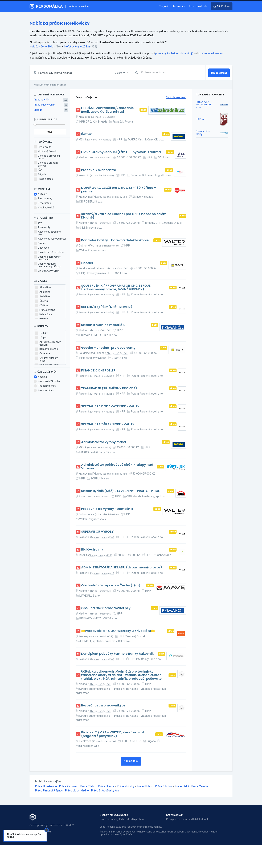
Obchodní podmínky (40, 831)
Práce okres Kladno (77, 790)
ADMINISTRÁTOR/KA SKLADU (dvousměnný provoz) (121, 567)
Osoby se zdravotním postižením (47, 258)
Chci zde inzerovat (176, 97)
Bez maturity (43, 198)
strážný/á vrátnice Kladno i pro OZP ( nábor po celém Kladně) (123, 215)
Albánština (43, 287)
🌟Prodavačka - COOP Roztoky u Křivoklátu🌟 (118, 631)
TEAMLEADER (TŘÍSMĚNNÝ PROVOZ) (109, 388)
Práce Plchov (145, 786)
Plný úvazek (42, 146)
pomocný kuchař (165, 53)
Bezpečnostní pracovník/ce (103, 705)
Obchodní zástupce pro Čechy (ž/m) (110, 585)
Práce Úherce (106, 786)
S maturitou (42, 203)
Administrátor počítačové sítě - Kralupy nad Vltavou (117, 466)
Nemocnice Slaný (203, 132)
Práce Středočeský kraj (105, 790)
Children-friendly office (46, 359)
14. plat (41, 337)
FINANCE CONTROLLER (98, 370)
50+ (38, 222)
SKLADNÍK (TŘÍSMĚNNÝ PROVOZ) (106, 307)
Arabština (42, 296)
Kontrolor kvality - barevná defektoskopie (115, 240)
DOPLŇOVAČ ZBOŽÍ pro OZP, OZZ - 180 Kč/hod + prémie (118, 189)
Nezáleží (40, 194)
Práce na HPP (41, 99)
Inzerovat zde (198, 6)
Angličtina (42, 292)
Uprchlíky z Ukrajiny (46, 270)
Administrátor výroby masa (103, 442)
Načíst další (131, 761)
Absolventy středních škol (47, 233)
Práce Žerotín (199, 786)
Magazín (164, 6)
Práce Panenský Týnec (49, 790)
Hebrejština (43, 314)
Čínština (41, 305)
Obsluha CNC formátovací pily (105, 608)
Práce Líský (182, 786)
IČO (38, 170)
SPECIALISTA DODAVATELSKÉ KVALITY (110, 406)
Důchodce (41, 247)
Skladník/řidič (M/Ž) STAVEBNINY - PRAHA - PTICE (120, 491)
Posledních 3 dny (45, 385)
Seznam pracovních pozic (114, 815)
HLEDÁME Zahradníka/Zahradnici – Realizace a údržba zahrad (109, 109)
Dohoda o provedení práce (47, 157)
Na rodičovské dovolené (49, 252)
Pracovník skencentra (98, 170)
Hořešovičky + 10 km (42, 46)
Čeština (41, 301)
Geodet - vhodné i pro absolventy (108, 348)
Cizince (40, 243)
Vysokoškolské (44, 207)
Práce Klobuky (125, 786)
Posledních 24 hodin (47, 381)
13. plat (41, 333)
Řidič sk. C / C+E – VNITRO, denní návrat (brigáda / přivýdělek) (112, 734)
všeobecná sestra (212, 53)
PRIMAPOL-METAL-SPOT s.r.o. (203, 104)
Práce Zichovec (68, 786)
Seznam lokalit (174, 815)
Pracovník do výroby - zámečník (107, 509)
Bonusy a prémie (46, 349)
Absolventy (42, 227)
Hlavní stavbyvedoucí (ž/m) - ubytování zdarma (121, 152)
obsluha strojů (184, 53)
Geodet (87, 263)
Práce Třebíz (88, 786)
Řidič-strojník (92, 549)
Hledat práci (219, 72)
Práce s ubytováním (44, 104)
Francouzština (45, 310)
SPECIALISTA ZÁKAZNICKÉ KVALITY (107, 424)
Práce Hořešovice (46, 786)
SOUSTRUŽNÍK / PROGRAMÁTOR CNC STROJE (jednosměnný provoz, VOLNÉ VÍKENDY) (116, 287)
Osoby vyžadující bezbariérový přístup (47, 265)
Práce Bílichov (163, 786)
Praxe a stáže (43, 179)
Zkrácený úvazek (45, 151)
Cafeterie (42, 353)
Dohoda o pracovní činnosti (46, 164)
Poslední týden (44, 390)
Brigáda (38, 109)
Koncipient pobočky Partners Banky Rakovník (117, 654)
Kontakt (34, 834)
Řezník (86, 134)
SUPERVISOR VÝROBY (97, 531)
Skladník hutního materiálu (103, 325)
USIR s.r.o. (201, 119)
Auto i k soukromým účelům (48, 343)
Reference (179, 6)
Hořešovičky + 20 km (77, 46)
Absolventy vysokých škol (50, 238)
